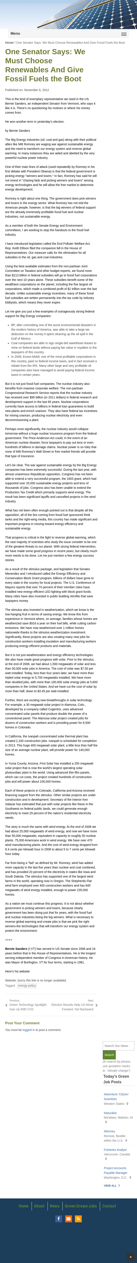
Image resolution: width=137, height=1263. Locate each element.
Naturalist (110, 1113)
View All (110, 1185)
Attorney (109, 1131)
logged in (29, 1030)
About (39, 1206)
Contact (109, 1206)
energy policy (27, 985)
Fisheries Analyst (115, 1150)
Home (24, 1206)
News (54, 1206)
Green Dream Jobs (81, 1206)
